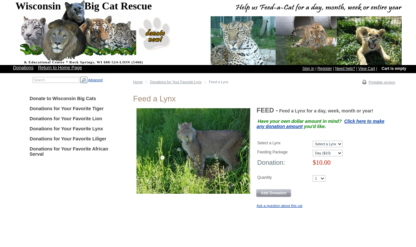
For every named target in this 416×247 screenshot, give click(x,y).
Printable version (382, 82)
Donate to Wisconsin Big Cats (63, 98)
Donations (23, 67)
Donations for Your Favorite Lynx (176, 82)
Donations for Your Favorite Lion (66, 118)
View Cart (366, 68)
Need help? (345, 68)
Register (325, 68)
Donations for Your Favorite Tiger (67, 108)
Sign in (308, 68)
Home (138, 82)
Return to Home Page (60, 67)
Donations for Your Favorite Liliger (68, 138)
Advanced (95, 80)
